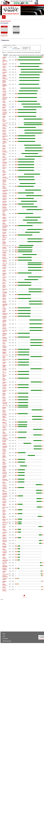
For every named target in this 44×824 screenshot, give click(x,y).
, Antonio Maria (5, 480)
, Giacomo (4, 131)
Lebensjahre (17, 48)
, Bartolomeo (5, 494)
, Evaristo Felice (4, 394)
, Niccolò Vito (5, 151)
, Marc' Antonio (5, 524)
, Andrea (5, 250)
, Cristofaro (5, 552)
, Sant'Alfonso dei (5, 61)
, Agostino (4, 470)
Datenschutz (5, 638)
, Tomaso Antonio (5, 360)
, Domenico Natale (5, 375)
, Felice (5, 331)
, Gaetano (4, 89)
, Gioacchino (5, 70)
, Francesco (5, 110)
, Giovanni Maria (4, 511)
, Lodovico (4, 388)
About (4, 633)
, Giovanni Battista (4, 81)
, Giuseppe (4, 128)
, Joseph (5, 64)
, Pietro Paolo (5, 258)
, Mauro (4, 527)
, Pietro (4, 108)
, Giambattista (5, 78)
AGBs (4, 636)
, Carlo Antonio (5, 520)
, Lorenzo (4, 102)
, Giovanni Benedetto (5, 187)
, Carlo (5, 85)
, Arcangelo (5, 530)
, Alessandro (5, 338)
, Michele (4, 408)
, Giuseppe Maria (4, 321)
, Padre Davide (5, 576)
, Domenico (5, 163)
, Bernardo (4, 224)
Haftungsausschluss (7, 640)
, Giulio (4, 514)
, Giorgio (4, 453)
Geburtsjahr (25, 47)
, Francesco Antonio (5, 317)
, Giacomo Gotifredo (4, 450)
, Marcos (4, 441)
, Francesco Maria (5, 142)
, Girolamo (4, 433)
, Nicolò (5, 168)
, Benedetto (5, 414)
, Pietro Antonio (5, 178)
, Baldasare (5, 76)
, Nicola (5, 58)
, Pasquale (4, 105)
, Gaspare (4, 502)
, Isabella (5, 579)
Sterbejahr (25, 48)
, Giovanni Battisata (4, 181)
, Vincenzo (5, 230)
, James (4, 67)
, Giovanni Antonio (4, 171)
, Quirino (5, 221)
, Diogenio (4, 353)
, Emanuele (5, 208)
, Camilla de (5, 550)
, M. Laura (5, 305)
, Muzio (5, 383)
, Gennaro (4, 154)
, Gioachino (5, 590)
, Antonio (5, 123)
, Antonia (4, 505)
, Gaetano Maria (4, 274)
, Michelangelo (5, 438)
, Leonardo (4, 372)
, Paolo (5, 73)
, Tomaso (4, 299)
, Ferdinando (5, 125)
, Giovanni (4, 265)
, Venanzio (4, 328)
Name (15, 47)
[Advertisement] (14, 615)
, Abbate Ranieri (4, 366)
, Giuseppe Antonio (5, 227)
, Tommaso (5, 196)
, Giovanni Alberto (4, 286)
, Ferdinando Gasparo (5, 346)
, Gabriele (4, 146)
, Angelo (4, 311)
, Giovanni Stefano (5, 113)
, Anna (4, 456)
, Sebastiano (5, 569)
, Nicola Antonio (5, 139)
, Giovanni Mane (5, 210)
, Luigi (5, 263)
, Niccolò (5, 202)
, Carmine (5, 199)
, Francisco (4, 92)
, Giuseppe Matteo (4, 295)
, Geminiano (5, 403)
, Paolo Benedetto (5, 236)
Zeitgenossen (4, 35)
